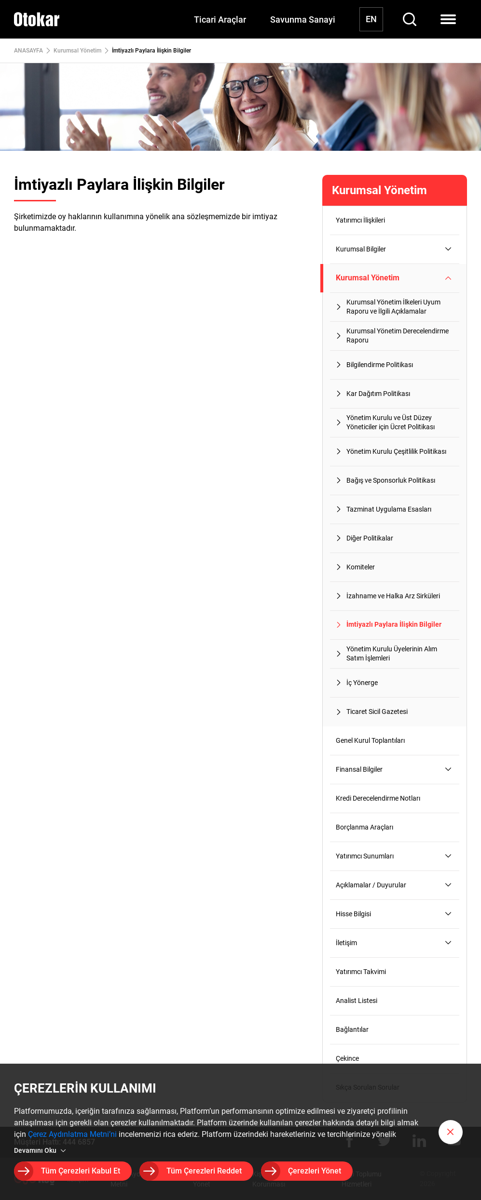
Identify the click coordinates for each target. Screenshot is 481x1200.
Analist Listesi (356, 1000)
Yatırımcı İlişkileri (360, 220)
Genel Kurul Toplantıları (370, 740)
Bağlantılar (352, 1029)
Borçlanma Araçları (364, 827)
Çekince (347, 1058)
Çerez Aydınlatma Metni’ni (72, 1134)
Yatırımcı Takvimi (361, 972)
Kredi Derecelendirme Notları (378, 798)
